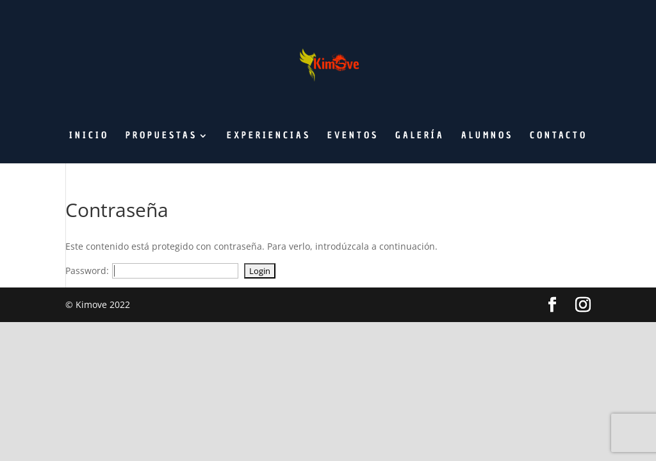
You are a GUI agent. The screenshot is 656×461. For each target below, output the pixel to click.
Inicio (89, 136)
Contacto (558, 136)
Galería (420, 136)
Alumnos (487, 136)
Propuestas (161, 136)
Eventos (353, 136)
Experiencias (269, 136)
